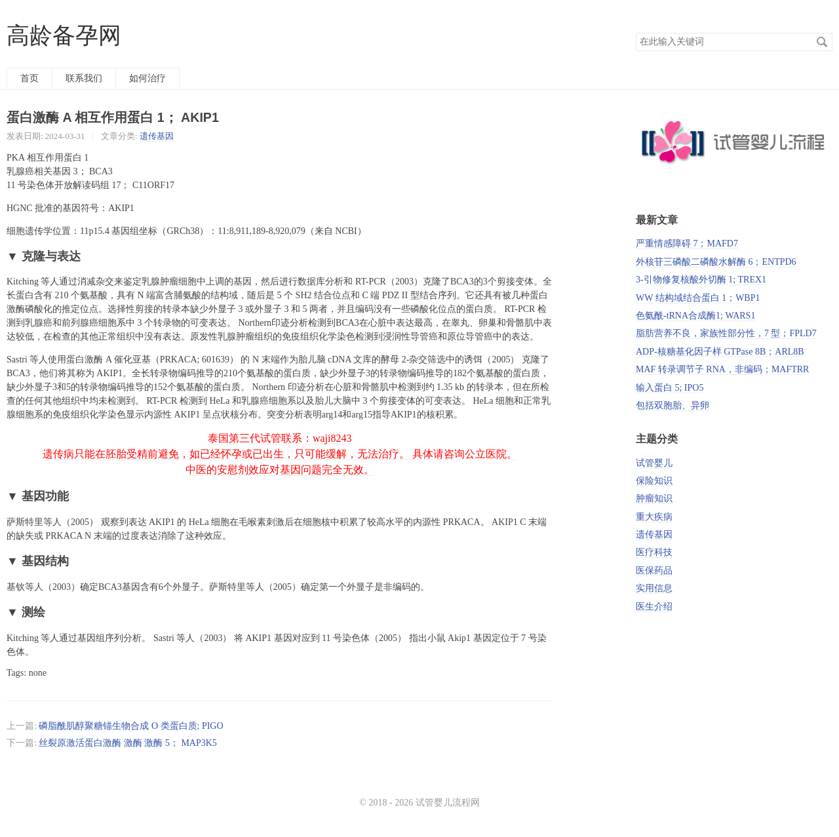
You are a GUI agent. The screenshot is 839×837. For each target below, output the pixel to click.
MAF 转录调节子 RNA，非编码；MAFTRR (722, 369)
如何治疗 (147, 78)
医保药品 (654, 570)
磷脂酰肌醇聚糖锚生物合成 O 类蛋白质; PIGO (131, 726)
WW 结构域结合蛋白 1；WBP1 (698, 298)
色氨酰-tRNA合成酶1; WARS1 (695, 316)
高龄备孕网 (64, 36)
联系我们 (84, 78)
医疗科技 (654, 552)
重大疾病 (654, 517)
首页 (29, 78)
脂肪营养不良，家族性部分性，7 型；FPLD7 (726, 333)
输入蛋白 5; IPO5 (669, 388)
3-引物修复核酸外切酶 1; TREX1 (701, 279)
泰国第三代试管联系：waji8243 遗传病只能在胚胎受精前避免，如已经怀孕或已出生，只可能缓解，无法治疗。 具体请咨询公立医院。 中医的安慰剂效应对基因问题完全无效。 (280, 454)
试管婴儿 (654, 463)
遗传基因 (157, 136)
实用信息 (654, 588)
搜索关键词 (635, 32)
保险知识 (654, 481)
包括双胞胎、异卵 (672, 405)
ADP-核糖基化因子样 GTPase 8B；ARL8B (720, 352)
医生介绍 (654, 607)
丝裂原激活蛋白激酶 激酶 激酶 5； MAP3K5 (127, 743)
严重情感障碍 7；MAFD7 (687, 243)
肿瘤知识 (654, 498)
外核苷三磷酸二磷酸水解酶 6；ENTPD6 (716, 262)
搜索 (822, 42)
